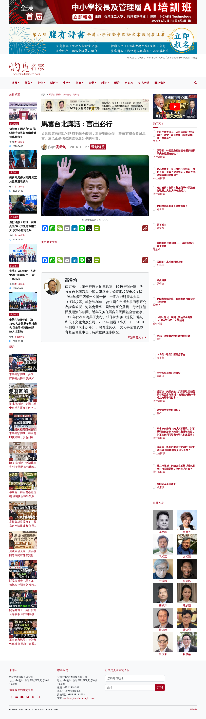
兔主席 (180, 212)
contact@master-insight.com (79, 698)
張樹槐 (180, 283)
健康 (78, 82)
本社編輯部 (19, 142)
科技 (104, 82)
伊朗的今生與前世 (186, 484)
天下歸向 (181, 224)
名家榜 (129, 82)
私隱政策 (193, 709)
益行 (179, 342)
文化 (40, 82)
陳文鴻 (180, 228)
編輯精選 (181, 326)
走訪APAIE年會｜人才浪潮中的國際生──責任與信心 (22, 275)
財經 (53, 82)
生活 (65, 82)
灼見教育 (14, 266)
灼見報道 (14, 124)
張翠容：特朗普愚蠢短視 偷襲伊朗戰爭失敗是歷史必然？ (23, 496)
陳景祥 (180, 252)
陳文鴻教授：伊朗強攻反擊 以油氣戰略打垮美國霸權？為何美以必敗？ (186, 471)
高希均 (61, 147)
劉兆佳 (180, 268)
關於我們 (160, 82)
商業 (91, 82)
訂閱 (160, 687)
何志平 (180, 308)
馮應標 (180, 487)
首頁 (43, 94)
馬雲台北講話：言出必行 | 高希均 (64, 94)
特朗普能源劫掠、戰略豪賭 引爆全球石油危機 (186, 301)
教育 (27, 82)
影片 (117, 82)
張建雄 (180, 379)
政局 (14, 82)
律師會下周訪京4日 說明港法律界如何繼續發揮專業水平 (22, 133)
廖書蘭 (180, 360)
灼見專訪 (14, 217)
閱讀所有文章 (137, 337)
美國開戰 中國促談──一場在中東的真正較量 (185, 246)
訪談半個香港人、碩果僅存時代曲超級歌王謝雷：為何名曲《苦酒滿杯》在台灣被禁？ (186, 138)
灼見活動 (143, 82)
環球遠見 (98, 147)
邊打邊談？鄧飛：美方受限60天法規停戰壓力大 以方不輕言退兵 (22, 226)
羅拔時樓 (181, 280)
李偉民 (180, 141)
